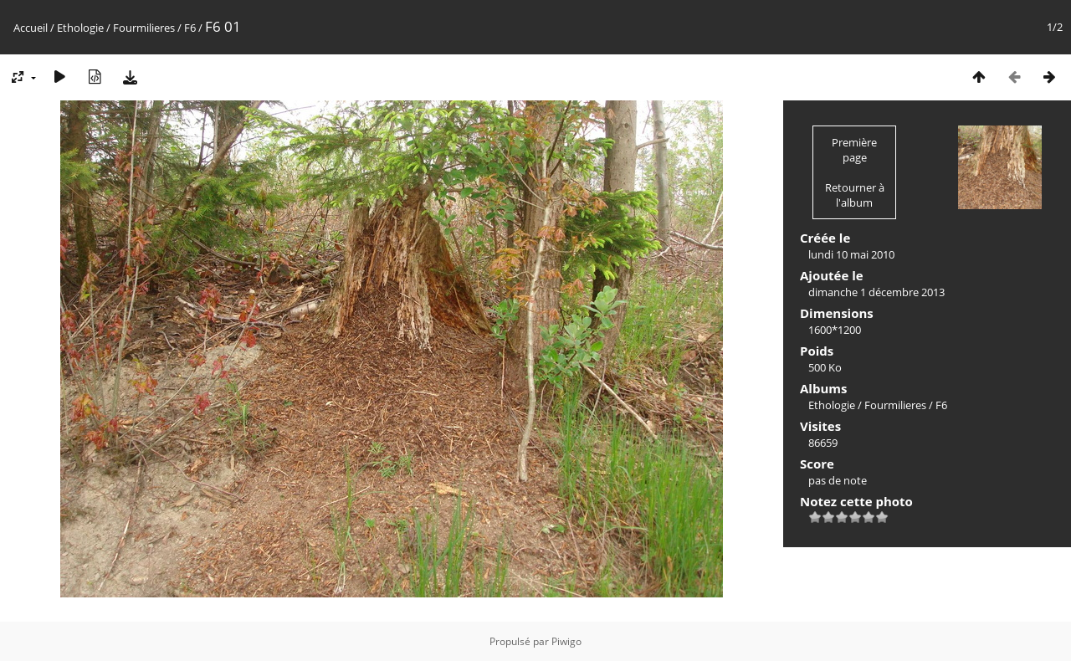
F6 (190, 27)
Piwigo (566, 641)
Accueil (30, 27)
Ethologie (80, 27)
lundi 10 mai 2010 (851, 254)
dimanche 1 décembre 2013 (876, 292)
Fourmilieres (144, 27)
